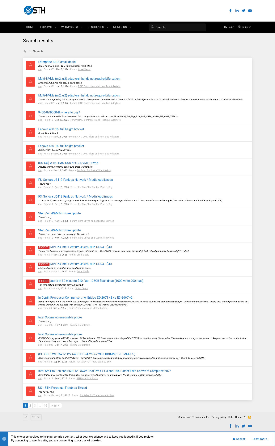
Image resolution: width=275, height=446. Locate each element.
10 (45, 405)
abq (40, 69)
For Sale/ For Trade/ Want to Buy (94, 170)
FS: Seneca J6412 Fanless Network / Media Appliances (75, 180)
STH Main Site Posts (87, 378)
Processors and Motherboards (91, 308)
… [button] (40, 405)
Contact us (184, 417)
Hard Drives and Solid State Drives (96, 221)
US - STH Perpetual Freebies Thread (62, 388)
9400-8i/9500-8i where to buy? (59, 112)
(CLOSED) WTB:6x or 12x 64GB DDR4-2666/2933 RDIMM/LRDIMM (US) (86, 354)
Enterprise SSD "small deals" (57, 62)
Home (238, 417)
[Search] (177, 27)
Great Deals (84, 69)
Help (230, 417)
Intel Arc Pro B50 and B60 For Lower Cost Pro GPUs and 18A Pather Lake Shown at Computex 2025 (104, 371)
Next (54, 405)
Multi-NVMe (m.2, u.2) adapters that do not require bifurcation (79, 78)
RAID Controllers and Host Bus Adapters (99, 86)
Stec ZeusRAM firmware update (59, 213)
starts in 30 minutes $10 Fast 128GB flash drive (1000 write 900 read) (90, 281)
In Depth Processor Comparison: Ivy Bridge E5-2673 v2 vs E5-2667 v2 (85, 297)
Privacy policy (219, 417)
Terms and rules (200, 417)
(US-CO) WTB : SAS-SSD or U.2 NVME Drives (68, 163)
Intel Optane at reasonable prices (60, 317)
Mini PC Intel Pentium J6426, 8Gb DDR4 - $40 (75, 247)
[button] (55, 27)
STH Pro (36, 417)
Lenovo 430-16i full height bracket (61, 129)
